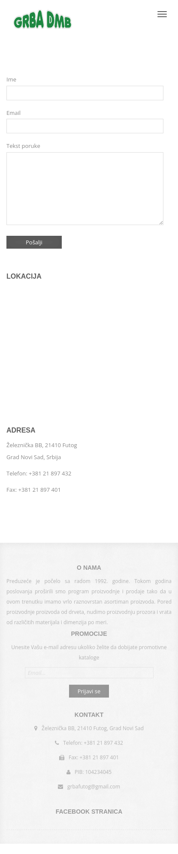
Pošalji (34, 242)
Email (13, 113)
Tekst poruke (23, 146)
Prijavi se (89, 690)
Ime (11, 79)
